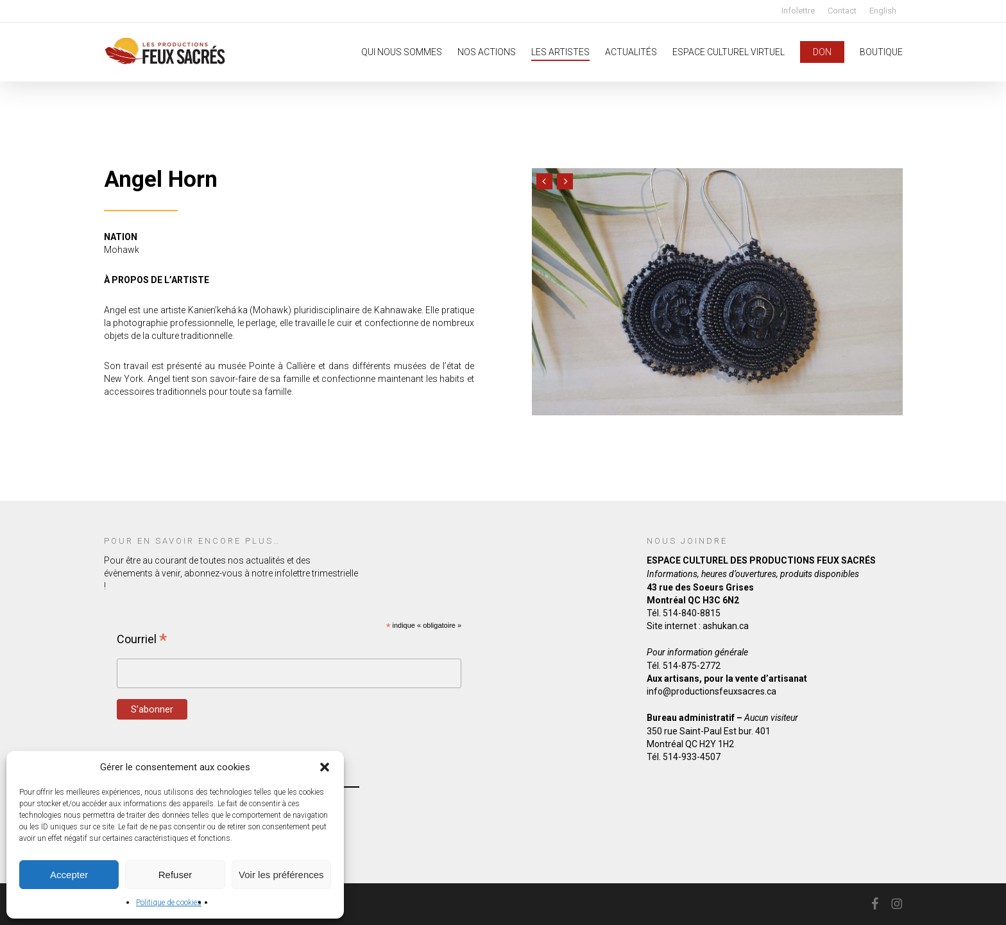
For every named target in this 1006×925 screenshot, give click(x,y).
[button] (324, 767)
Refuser (175, 874)
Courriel (142, 638)
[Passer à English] (883, 10)
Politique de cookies (168, 902)
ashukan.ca (726, 626)
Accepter (69, 874)
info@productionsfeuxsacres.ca (711, 691)
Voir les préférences (281, 874)
